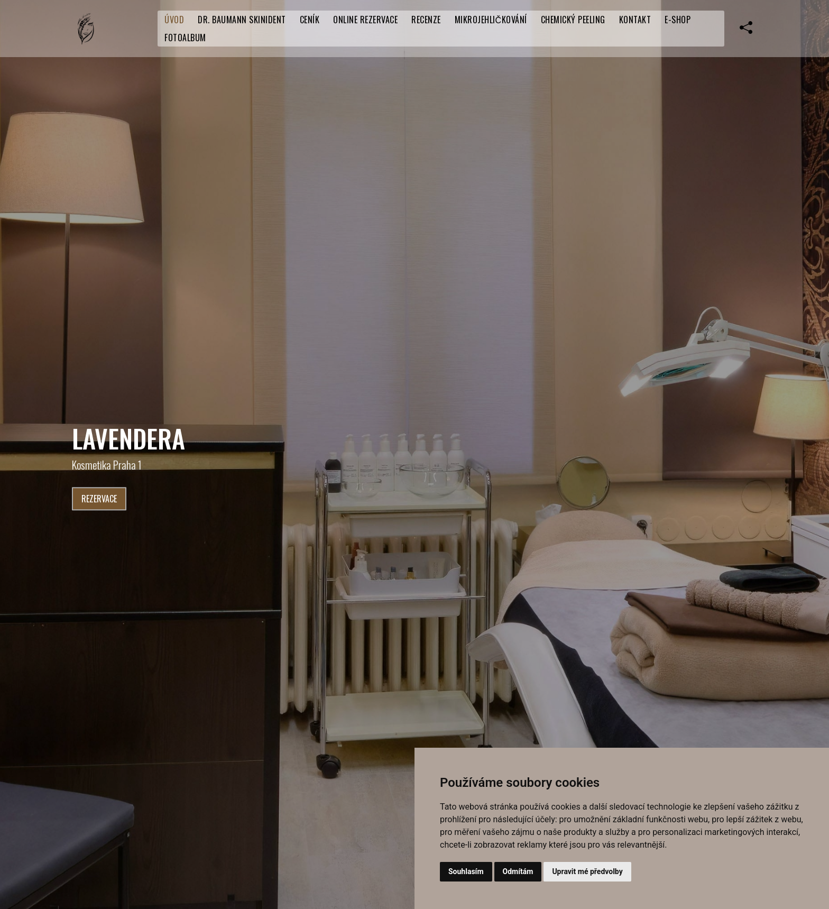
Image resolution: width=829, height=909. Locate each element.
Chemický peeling (573, 19)
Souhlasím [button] (466, 871)
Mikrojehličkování (491, 19)
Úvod (174, 19)
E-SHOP (677, 19)
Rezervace (99, 499)
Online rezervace (365, 19)
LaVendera (128, 438)
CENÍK (310, 19)
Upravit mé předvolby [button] (587, 871)
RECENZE (426, 19)
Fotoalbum (185, 37)
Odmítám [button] (518, 871)
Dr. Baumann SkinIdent (242, 19)
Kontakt (635, 19)
